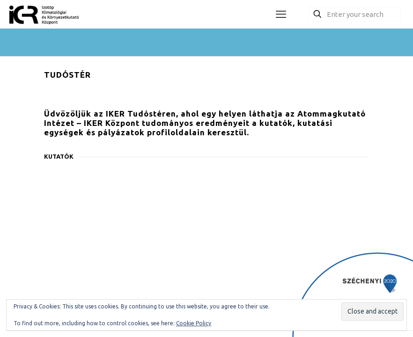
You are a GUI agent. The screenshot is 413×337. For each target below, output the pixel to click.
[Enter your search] (354, 14)
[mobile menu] (281, 14)
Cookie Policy (193, 323)
